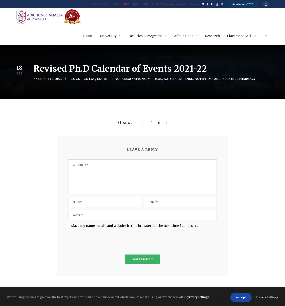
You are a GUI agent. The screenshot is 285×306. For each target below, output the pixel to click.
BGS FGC (88, 79)
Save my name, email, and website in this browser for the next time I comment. (135, 226)
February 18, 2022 (48, 79)
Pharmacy (247, 79)
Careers (182, 4)
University (108, 36)
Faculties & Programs (145, 36)
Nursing (229, 79)
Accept (241, 297)
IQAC (136, 4)
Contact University (162, 4)
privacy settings (198, 297)
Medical (155, 79)
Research (212, 36)
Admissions (183, 36)
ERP (145, 4)
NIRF (126, 4)
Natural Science (178, 79)
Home (88, 36)
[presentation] (98, 242)
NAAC (115, 4)
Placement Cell (239, 36)
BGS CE (74, 79)
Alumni (194, 4)
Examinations (133, 79)
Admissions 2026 (242, 4)
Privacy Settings (267, 297)
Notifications (207, 79)
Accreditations (100, 4)
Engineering (108, 79)
